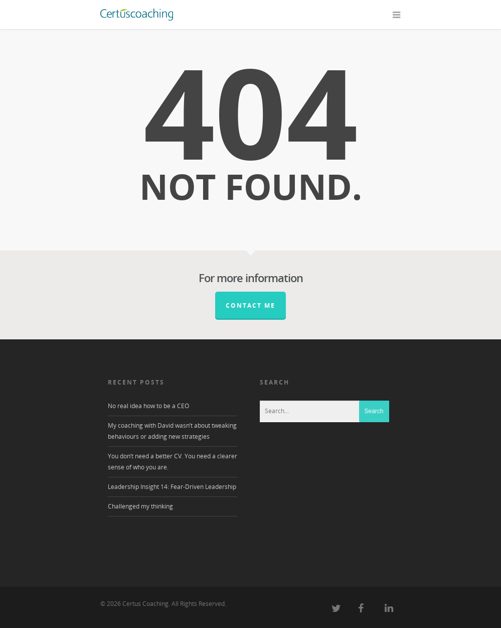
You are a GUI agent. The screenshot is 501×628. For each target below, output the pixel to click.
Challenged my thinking (140, 506)
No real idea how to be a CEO (148, 406)
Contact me (250, 305)
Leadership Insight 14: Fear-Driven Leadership (172, 486)
